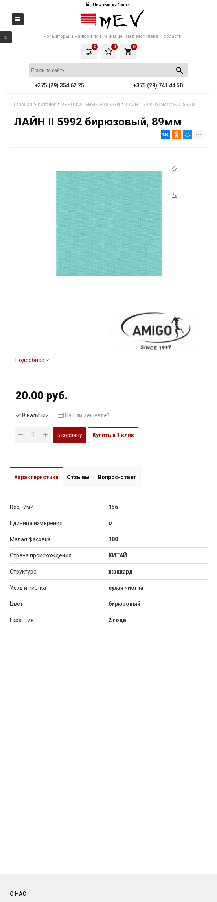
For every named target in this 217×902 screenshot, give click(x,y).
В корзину (69, 435)
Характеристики (36, 477)
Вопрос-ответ (117, 477)
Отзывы (78, 477)
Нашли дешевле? (84, 415)
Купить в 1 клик (113, 435)
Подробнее (32, 360)
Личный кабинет (108, 4)
